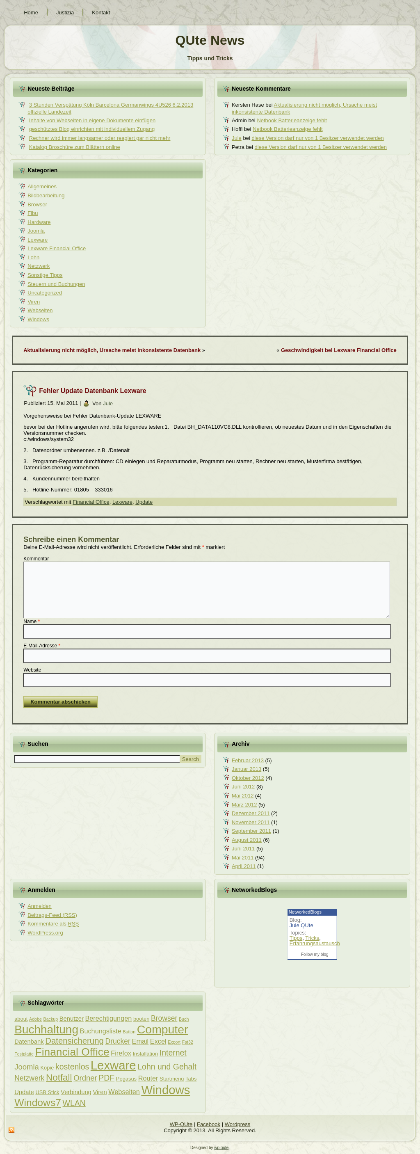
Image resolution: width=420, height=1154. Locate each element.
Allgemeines (42, 186)
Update (144, 502)
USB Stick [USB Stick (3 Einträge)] (47, 1092)
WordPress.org (45, 933)
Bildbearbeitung (45, 195)
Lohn (33, 257)
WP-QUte (181, 1124)
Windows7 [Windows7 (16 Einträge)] (37, 1102)
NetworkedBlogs (305, 911)
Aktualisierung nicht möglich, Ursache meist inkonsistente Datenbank (112, 350)
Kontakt (101, 12)
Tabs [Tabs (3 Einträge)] (190, 1079)
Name (31, 621)
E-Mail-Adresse (41, 646)
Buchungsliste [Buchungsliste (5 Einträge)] (100, 1031)
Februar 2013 (248, 760)
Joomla (36, 231)
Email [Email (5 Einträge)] (140, 1041)
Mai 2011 (242, 858)
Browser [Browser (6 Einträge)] (164, 1018)
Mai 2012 (242, 796)
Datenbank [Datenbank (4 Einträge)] (28, 1041)
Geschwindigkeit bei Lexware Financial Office (339, 350)
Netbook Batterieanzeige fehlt (292, 120)
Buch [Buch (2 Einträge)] (184, 1019)
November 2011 (251, 822)
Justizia (65, 12)
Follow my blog (315, 954)
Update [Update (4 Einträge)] (24, 1092)
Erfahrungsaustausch (315, 943)
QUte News (210, 40)
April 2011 (244, 866)
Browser (37, 204)
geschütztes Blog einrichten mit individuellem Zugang (92, 129)
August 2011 (247, 840)
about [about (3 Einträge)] (20, 1019)
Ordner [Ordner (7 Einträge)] (85, 1078)
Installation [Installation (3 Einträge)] (145, 1054)
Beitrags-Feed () (52, 915)
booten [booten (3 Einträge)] (141, 1019)
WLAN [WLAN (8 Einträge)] (74, 1103)
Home (31, 12)
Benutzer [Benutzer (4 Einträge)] (71, 1018)
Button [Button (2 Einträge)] (129, 1031)
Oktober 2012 (248, 778)
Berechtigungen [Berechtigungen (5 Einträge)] (108, 1018)
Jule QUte (301, 925)
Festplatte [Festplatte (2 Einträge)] (24, 1053)
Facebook (208, 1124)
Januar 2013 (246, 769)
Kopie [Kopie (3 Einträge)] (47, 1068)
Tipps (296, 938)
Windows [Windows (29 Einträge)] (165, 1090)
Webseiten (39, 310)
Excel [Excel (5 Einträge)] (158, 1041)
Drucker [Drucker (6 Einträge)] (117, 1041)
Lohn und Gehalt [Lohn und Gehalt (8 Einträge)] (166, 1066)
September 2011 (251, 831)
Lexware (37, 240)
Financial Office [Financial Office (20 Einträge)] (72, 1052)
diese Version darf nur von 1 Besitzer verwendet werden (317, 138)
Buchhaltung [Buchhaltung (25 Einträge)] (46, 1029)
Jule (237, 138)
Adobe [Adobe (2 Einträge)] (35, 1019)
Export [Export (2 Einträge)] (174, 1042)
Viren (33, 302)
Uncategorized (44, 293)
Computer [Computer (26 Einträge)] (162, 1029)
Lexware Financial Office (56, 248)
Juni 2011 (243, 849)
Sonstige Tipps (44, 275)
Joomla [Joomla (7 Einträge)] (26, 1067)
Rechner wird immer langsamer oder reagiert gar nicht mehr (100, 138)
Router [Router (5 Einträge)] (148, 1078)
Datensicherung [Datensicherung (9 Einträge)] (74, 1040)
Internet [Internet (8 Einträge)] (173, 1052)
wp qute (221, 1147)
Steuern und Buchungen (56, 284)
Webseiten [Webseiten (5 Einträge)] (123, 1091)
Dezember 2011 (251, 813)
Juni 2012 (243, 787)
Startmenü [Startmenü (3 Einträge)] (172, 1079)
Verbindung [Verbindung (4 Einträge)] (76, 1092)
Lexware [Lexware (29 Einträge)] (113, 1065)
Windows (38, 319)
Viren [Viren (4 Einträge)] (100, 1092)
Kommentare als (53, 924)
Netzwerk (38, 266)
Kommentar (36, 559)
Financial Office (91, 502)
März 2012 (244, 805)
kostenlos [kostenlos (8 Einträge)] (72, 1066)
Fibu (32, 213)
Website (32, 670)
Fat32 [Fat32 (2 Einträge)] (187, 1042)
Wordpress (238, 1124)
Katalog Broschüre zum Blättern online (74, 147)
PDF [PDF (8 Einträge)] (106, 1077)
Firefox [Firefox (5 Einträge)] (121, 1053)
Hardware (38, 222)
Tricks (312, 938)
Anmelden (39, 906)
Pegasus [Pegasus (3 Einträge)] (126, 1079)
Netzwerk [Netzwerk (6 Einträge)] (29, 1078)
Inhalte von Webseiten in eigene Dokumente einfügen (92, 120)
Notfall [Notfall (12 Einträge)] (59, 1077)
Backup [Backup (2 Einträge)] (50, 1019)
